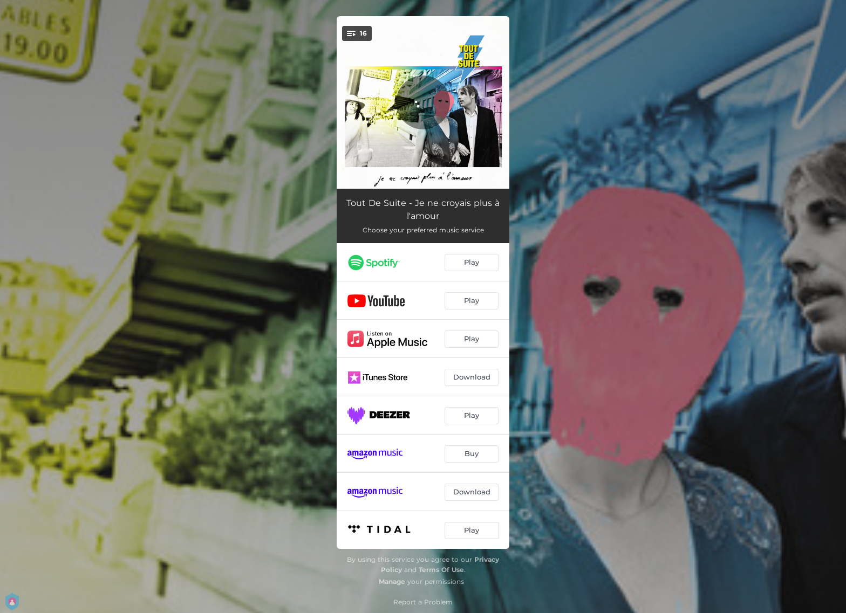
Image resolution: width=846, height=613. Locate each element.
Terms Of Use (441, 570)
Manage (392, 581)
